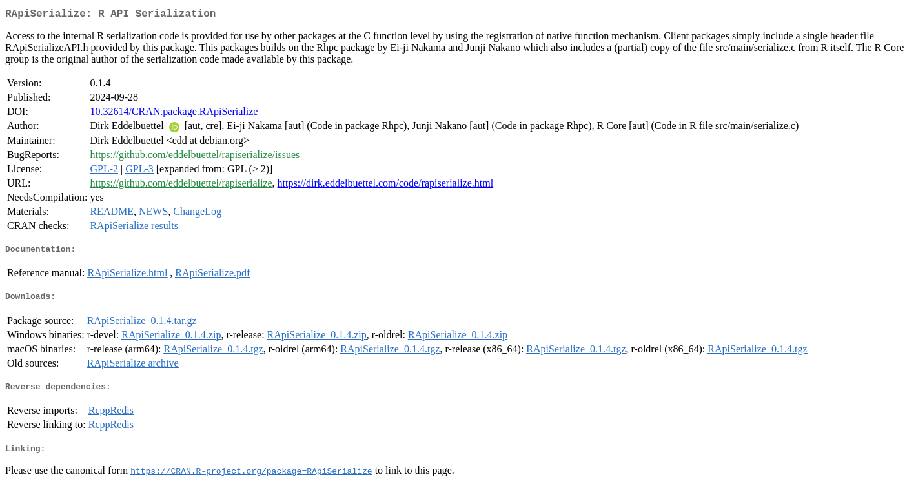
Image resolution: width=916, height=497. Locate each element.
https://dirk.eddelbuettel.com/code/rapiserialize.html (386, 185)
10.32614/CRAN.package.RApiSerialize (174, 113)
